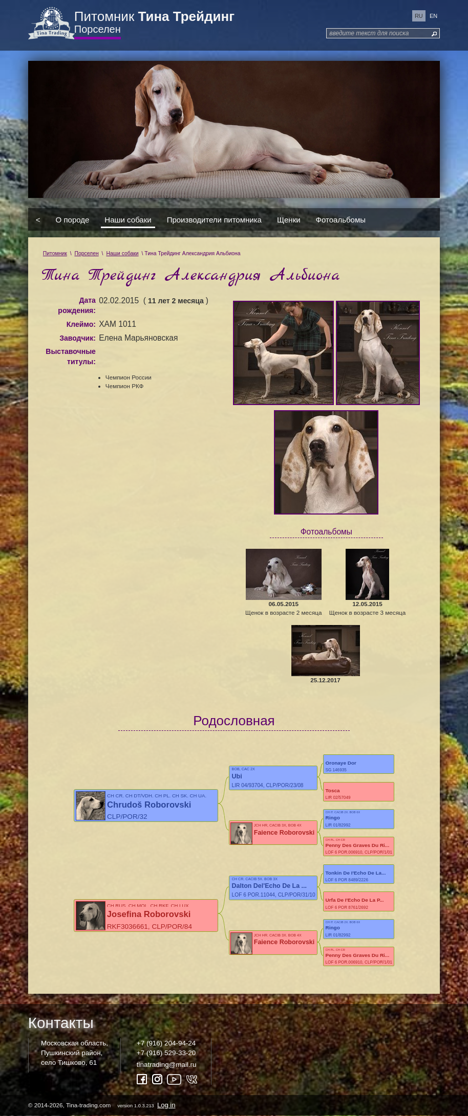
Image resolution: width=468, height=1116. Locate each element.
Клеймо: (81, 324)
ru (419, 16)
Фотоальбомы (341, 219)
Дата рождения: (77, 305)
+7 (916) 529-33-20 (166, 1053)
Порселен (97, 29)
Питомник (154, 16)
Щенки (289, 219)
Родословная (233, 720)
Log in (166, 1105)
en (433, 16)
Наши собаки (127, 219)
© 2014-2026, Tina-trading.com (102, 1105)
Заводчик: (77, 338)
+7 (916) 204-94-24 (166, 1043)
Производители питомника (214, 219)
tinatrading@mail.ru (167, 1064)
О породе (73, 219)
